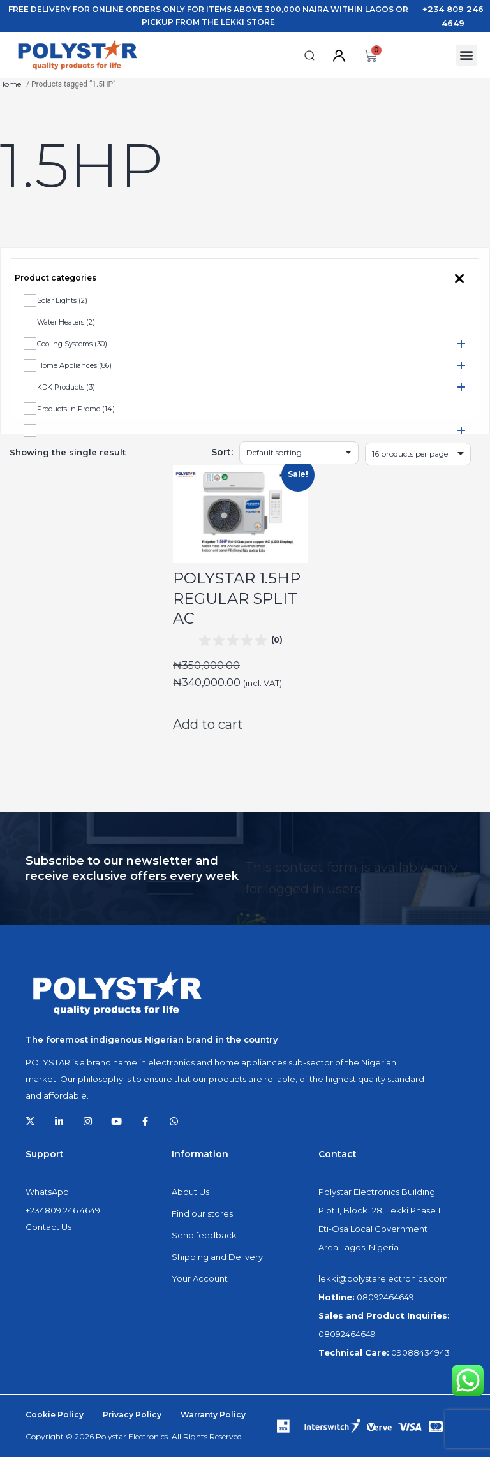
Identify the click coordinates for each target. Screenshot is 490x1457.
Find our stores (202, 1213)
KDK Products (66, 387)
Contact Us (48, 1227)
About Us (190, 1192)
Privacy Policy (132, 1414)
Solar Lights (62, 300)
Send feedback (204, 1235)
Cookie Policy (55, 1414)
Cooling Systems (72, 343)
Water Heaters (66, 322)
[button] (309, 55)
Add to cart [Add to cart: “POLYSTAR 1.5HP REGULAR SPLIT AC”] (208, 724)
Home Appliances (74, 365)
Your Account (200, 1278)
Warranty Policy (213, 1414)
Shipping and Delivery (217, 1257)
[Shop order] (299, 452)
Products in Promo (76, 408)
